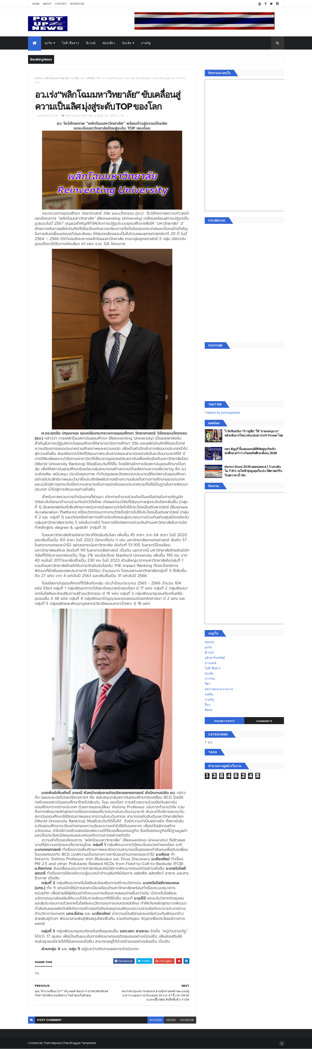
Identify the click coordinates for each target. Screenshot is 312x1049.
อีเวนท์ (90, 43)
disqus (171, 1020)
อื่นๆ (207, 704)
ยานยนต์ (210, 663)
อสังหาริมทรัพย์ (215, 657)
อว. (83, 78)
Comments (264, 721)
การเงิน (210, 678)
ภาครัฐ (146, 43)
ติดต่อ (208, 710)
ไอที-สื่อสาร (70, 43)
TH (98, 78)
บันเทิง (126, 43)
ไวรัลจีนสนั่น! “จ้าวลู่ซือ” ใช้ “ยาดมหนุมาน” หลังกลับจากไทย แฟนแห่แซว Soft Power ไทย (253, 433)
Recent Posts (224, 721)
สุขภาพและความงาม (219, 689)
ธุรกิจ (48, 43)
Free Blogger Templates (79, 1043)
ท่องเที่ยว (108, 43)
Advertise (77, 3)
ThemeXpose (53, 1043)
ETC (210, 742)
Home (36, 3)
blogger (156, 1020)
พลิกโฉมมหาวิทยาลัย (57, 78)
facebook (187, 1020)
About (47, 3)
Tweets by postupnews (222, 412)
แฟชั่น (209, 694)
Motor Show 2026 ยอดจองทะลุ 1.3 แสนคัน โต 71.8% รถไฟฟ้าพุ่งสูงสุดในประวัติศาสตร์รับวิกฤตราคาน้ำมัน (253, 471)
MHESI (90, 78)
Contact (61, 3)
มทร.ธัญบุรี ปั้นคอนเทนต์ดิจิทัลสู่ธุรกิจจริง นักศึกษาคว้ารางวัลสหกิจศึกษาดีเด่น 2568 (250, 451)
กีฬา (207, 684)
